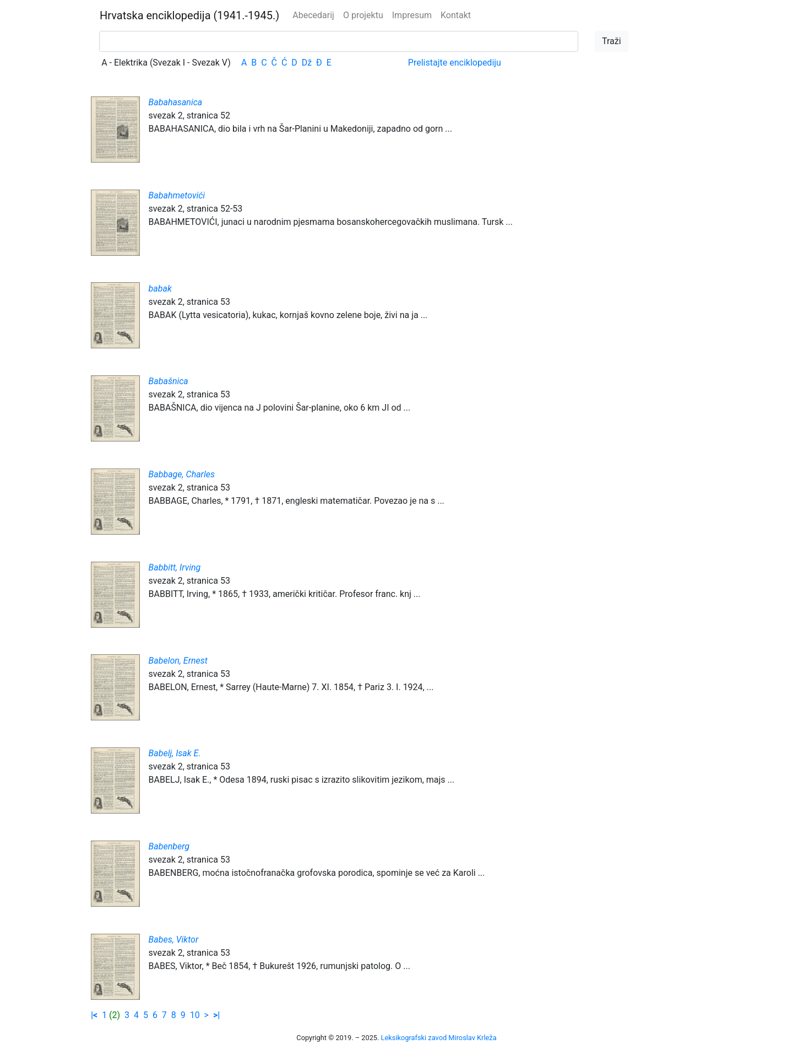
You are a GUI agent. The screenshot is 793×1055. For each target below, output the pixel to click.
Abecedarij (313, 15)
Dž (307, 62)
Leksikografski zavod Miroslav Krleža (439, 1038)
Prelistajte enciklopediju (454, 62)
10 (195, 1015)
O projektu (363, 15)
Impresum (412, 15)
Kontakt (456, 15)
